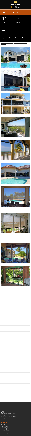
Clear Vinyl (25, 43)
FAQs (2, 433)
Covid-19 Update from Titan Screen (6, 411)
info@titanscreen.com (5, 430)
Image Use (20, 433)
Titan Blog (5, 433)
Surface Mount (6, 43)
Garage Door (3, 44)
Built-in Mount (11, 43)
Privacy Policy (16, 433)
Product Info (3, 30)
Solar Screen (21, 43)
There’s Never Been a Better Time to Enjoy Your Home (9, 414)
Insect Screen (16, 43)
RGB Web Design (25, 433)
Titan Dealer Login (10, 433)
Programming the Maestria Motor (5, 418)
